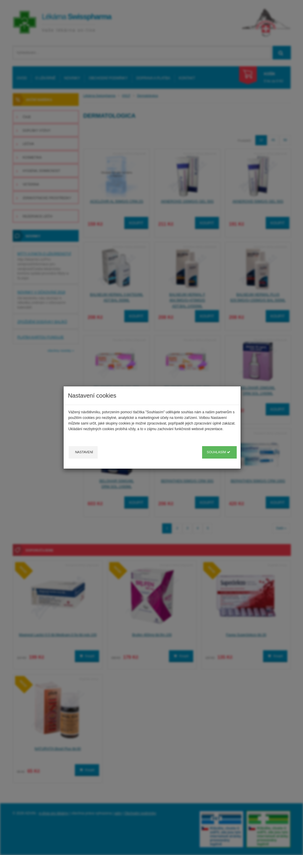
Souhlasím (218, 452)
